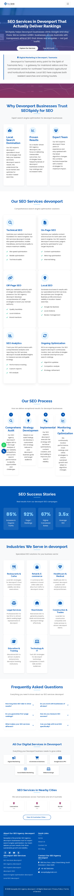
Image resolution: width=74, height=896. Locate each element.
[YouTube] (14, 852)
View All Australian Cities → (37, 817)
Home (40, 838)
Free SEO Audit (48, 48)
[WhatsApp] (3, 444)
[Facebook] (5, 852)
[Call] (3, 451)
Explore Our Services (27, 48)
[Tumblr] (18, 852)
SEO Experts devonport (12, 867)
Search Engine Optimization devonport (18, 874)
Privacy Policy (57, 889)
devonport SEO (9, 871)
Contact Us (42, 845)
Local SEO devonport (11, 878)
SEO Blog (41, 849)
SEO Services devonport (12, 860)
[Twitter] (9, 852)
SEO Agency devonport (12, 864)
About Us (41, 841)
